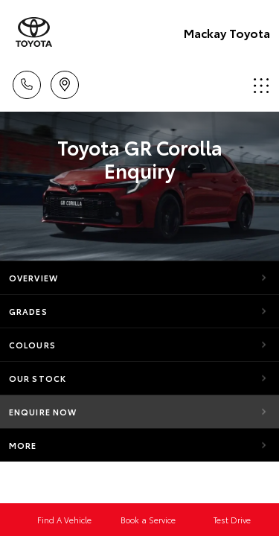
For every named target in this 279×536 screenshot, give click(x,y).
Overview (33, 278)
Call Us (27, 82)
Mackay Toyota (227, 32)
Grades (28, 311)
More (22, 445)
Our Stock (37, 378)
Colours (32, 345)
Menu (261, 85)
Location (65, 82)
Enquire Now (43, 412)
